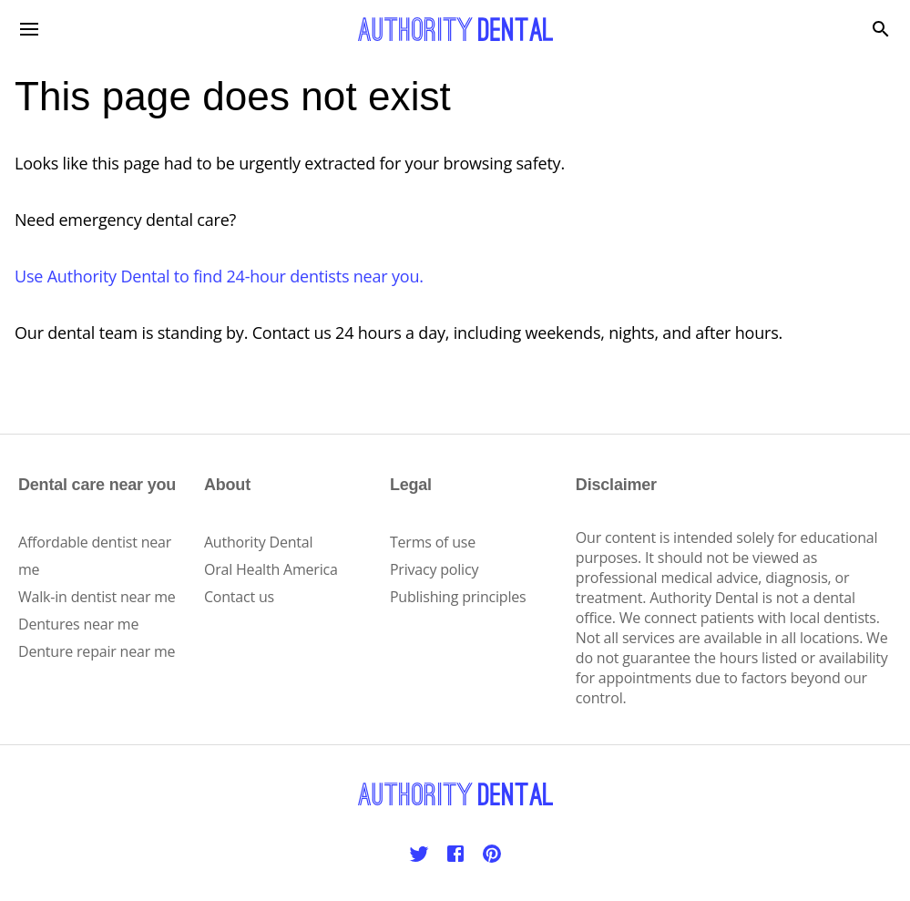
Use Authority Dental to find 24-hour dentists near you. (219, 276)
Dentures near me (78, 624)
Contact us (239, 597)
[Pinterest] (492, 854)
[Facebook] (455, 854)
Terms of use (432, 542)
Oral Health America (271, 569)
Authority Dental (258, 542)
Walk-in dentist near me (97, 597)
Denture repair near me (96, 651)
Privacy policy (434, 569)
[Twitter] (419, 854)
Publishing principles (458, 597)
